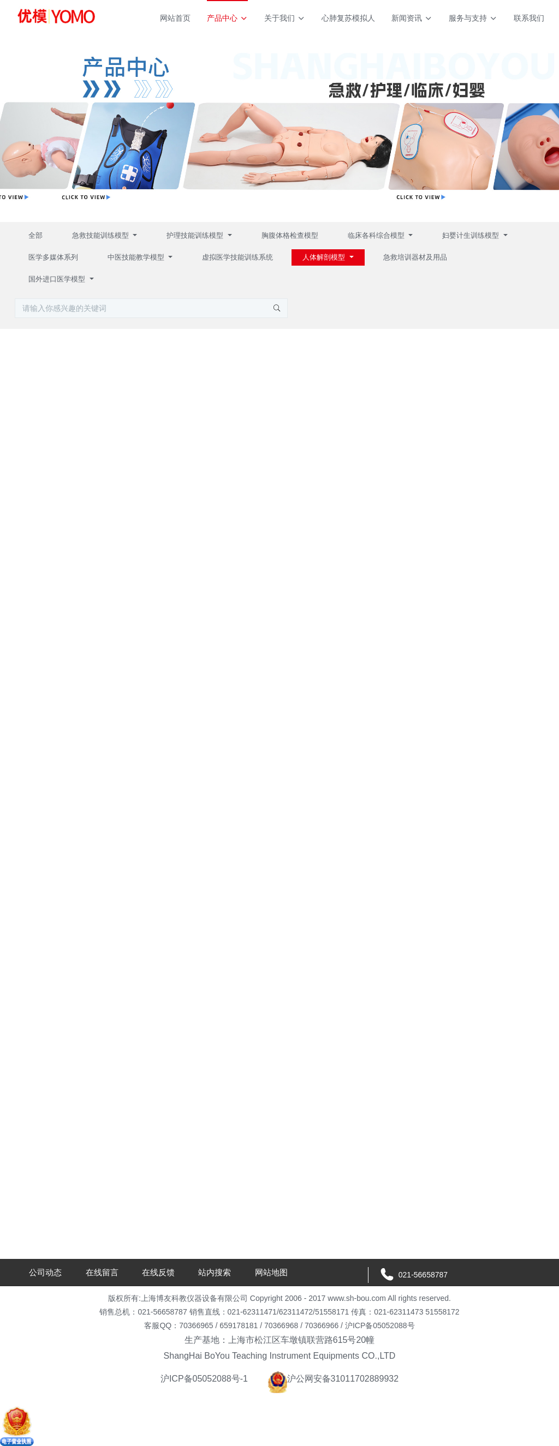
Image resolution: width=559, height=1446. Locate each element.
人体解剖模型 (324, 257)
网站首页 (175, 18)
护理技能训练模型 (195, 235)
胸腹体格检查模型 (289, 235)
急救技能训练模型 (101, 235)
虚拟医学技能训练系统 (237, 257)
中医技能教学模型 (137, 257)
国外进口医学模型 (57, 279)
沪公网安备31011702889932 (333, 1378)
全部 (35, 235)
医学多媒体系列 (53, 257)
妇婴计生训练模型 (471, 235)
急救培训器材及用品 (415, 257)
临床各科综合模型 (377, 235)
